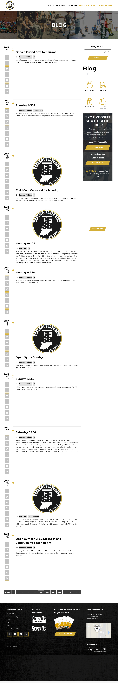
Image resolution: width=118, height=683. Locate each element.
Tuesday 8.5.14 (25, 105)
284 (35, 592)
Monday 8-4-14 (25, 243)
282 (23, 592)
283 (29, 592)
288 (59, 592)
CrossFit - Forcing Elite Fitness (39, 628)
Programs (60, 5)
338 (70, 592)
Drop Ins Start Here (14, 629)
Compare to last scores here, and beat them (57, 116)
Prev (7, 592)
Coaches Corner (103, 104)
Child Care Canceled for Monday (37, 190)
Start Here (97, 147)
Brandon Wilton (25, 57)
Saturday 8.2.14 (26, 432)
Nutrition (89, 103)
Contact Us (11, 614)
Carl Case (23, 248)
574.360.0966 (106, 5)
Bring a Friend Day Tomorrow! (36, 52)
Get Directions (99, 630)
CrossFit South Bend (17, 5)
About (49, 5)
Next (77, 592)
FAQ (8, 620)
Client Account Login (14, 626)
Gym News (103, 86)
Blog (93, 5)
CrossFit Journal (39, 620)
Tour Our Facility (12, 617)
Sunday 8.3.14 (25, 379)
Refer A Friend (97, 228)
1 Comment (38, 110)
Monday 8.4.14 (25, 272)
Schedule (72, 5)
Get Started (84, 5)
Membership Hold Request (16, 623)
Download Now (101, 202)
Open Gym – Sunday (29, 357)
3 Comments (34, 516)
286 (47, 592)
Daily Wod (89, 86)
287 (53, 592)
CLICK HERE (91, 171)
